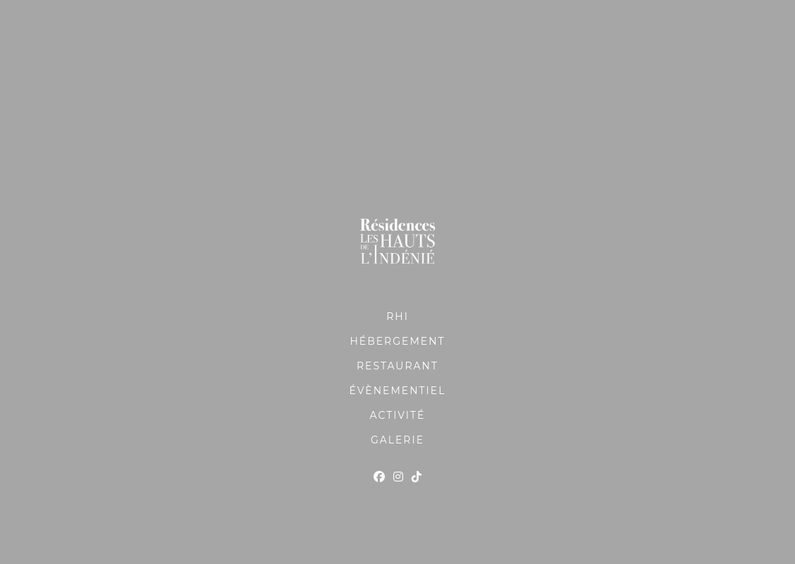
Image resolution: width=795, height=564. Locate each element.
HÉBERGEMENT (397, 341)
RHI (397, 316)
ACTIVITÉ (398, 415)
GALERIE (397, 440)
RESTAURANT (397, 366)
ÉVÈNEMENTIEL (398, 390)
